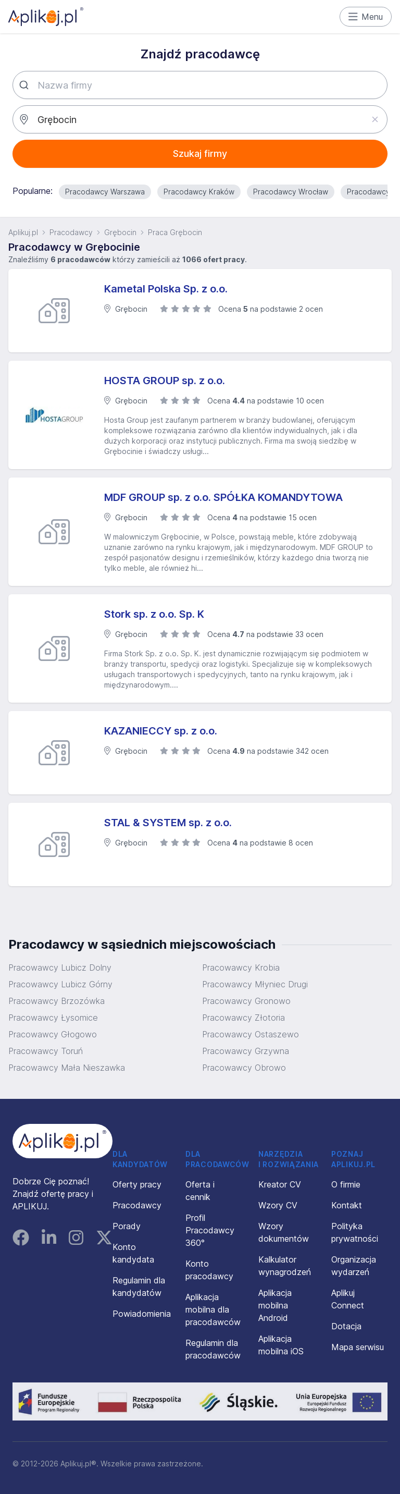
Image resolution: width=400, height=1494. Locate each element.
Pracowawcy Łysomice (53, 1017)
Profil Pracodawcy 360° (209, 1230)
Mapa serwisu (357, 1347)
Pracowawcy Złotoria (243, 1017)
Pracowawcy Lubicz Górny (60, 984)
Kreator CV (279, 1184)
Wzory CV (277, 1205)
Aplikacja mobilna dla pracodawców (213, 1309)
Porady (127, 1226)
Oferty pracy (137, 1184)
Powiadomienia (142, 1313)
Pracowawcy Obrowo (244, 1067)
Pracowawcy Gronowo (246, 1001)
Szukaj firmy (200, 153)
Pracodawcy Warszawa (105, 191)
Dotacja (346, 1326)
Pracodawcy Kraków (199, 191)
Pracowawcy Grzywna (245, 1051)
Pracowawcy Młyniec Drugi (255, 984)
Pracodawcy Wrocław (290, 191)
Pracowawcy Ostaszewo (250, 1034)
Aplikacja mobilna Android (275, 1305)
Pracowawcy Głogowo (52, 1034)
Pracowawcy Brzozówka (56, 1001)
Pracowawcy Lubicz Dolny (59, 967)
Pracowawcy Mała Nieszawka (66, 1067)
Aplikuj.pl (23, 232)
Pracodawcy (71, 232)
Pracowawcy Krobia (241, 967)
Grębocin (120, 232)
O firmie (345, 1184)
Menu (365, 16)
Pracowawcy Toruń (45, 1051)
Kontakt (346, 1205)
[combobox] (200, 85)
